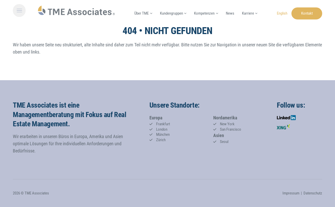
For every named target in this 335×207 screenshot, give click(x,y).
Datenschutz (312, 193)
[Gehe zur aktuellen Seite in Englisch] (282, 13)
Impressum (290, 193)
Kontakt (307, 13)
